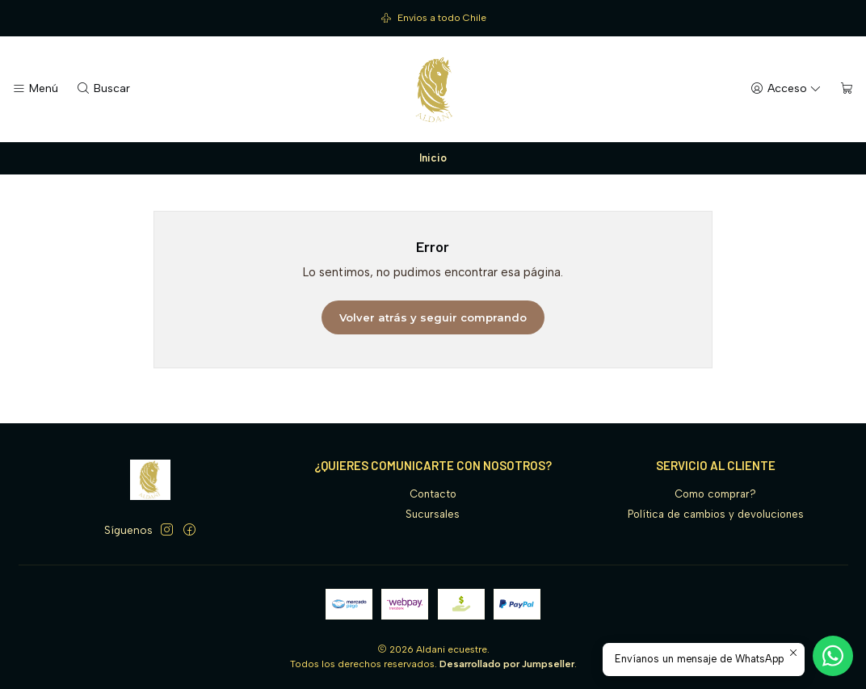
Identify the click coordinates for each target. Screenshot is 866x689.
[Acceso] (786, 89)
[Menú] (35, 89)
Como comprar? (715, 494)
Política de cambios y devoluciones (716, 514)
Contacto (433, 494)
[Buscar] (103, 89)
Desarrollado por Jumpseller (506, 664)
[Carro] (847, 89)
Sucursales (433, 514)
